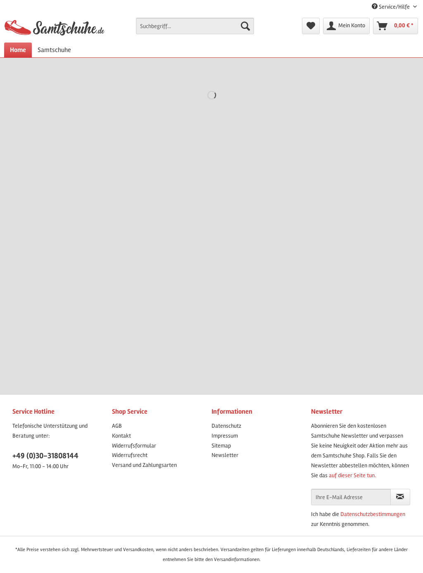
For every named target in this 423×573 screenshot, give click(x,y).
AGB (117, 425)
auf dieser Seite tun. (352, 475)
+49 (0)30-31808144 (45, 456)
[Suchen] (245, 26)
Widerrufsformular (134, 445)
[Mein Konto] (346, 26)
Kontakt (121, 435)
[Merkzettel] (311, 26)
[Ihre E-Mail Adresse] (351, 497)
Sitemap (221, 445)
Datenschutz (226, 425)
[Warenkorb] (395, 26)
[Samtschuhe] (54, 50)
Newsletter (225, 455)
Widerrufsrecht (129, 455)
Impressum (225, 435)
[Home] (18, 50)
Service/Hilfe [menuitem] (391, 6)
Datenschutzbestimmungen (372, 514)
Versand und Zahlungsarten (144, 465)
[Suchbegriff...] (195, 26)
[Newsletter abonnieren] (400, 497)
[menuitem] (195, 29)
